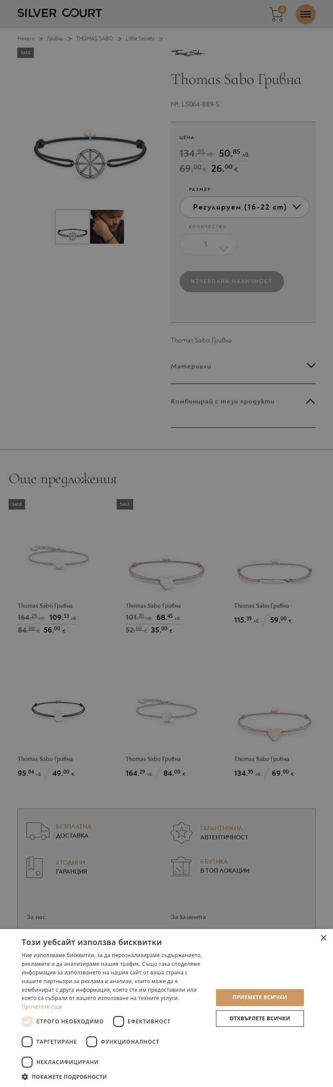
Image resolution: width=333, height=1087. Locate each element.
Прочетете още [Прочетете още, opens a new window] (42, 1006)
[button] (114, 1076)
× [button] (323, 938)
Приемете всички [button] (259, 997)
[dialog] (166, 543)
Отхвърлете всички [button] (259, 1018)
